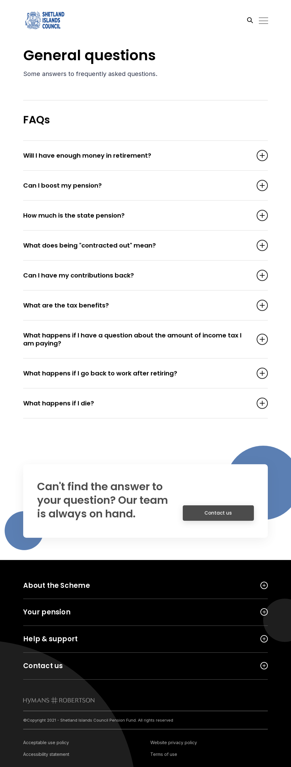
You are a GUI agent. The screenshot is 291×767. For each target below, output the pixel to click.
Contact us (218, 516)
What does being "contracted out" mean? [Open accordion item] (136, 246)
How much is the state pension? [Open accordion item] (136, 216)
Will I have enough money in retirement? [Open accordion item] (136, 156)
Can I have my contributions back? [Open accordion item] (136, 276)
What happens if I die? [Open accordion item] (136, 404)
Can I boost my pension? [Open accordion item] (136, 186)
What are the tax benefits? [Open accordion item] (136, 306)
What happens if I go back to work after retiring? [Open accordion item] (136, 374)
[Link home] (51, 20)
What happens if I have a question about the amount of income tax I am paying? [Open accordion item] (136, 340)
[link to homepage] (59, 700)
